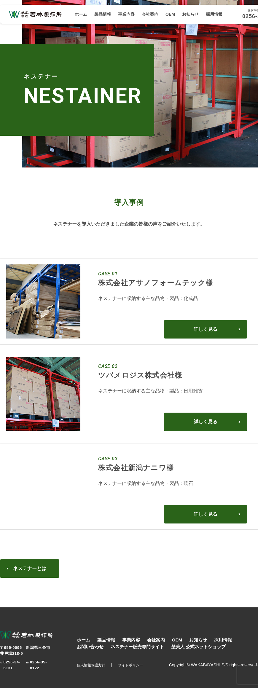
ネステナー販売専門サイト (137, 646)
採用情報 (214, 14)
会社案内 (150, 14)
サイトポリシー (130, 665)
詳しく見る (205, 329)
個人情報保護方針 (91, 665)
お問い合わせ (90, 646)
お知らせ (190, 14)
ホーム (81, 14)
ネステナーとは (29, 568)
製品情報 (102, 14)
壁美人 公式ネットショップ (198, 646)
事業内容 (126, 14)
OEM (170, 14)
